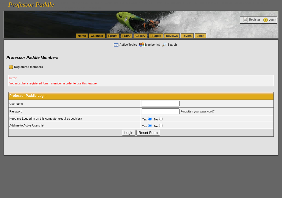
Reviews (172, 35)
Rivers (187, 35)
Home (82, 35)
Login (269, 19)
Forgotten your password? (197, 111)
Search (169, 44)
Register (251, 19)
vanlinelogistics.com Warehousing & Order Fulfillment (66, 7)
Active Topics (125, 44)
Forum (112, 35)
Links (200, 35)
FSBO (127, 35)
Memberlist (149, 44)
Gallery (140, 35)
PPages (155, 35)
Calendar (97, 35)
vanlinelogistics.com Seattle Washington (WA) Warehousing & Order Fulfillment (155, 2)
